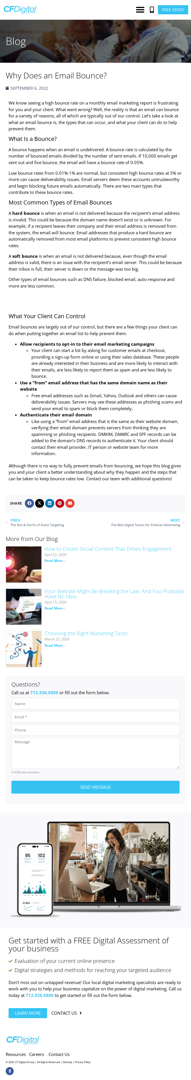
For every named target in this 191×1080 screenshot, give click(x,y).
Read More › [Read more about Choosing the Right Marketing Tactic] (55, 645)
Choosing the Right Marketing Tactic (86, 633)
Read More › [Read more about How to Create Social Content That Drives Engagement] (55, 560)
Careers (36, 1053)
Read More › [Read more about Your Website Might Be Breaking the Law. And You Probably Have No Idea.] (55, 608)
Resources (16, 1053)
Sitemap (67, 1061)
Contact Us (59, 1053)
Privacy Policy (83, 1061)
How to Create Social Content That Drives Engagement (108, 548)
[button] (140, 10)
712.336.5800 (44, 692)
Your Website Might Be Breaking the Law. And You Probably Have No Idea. (114, 594)
